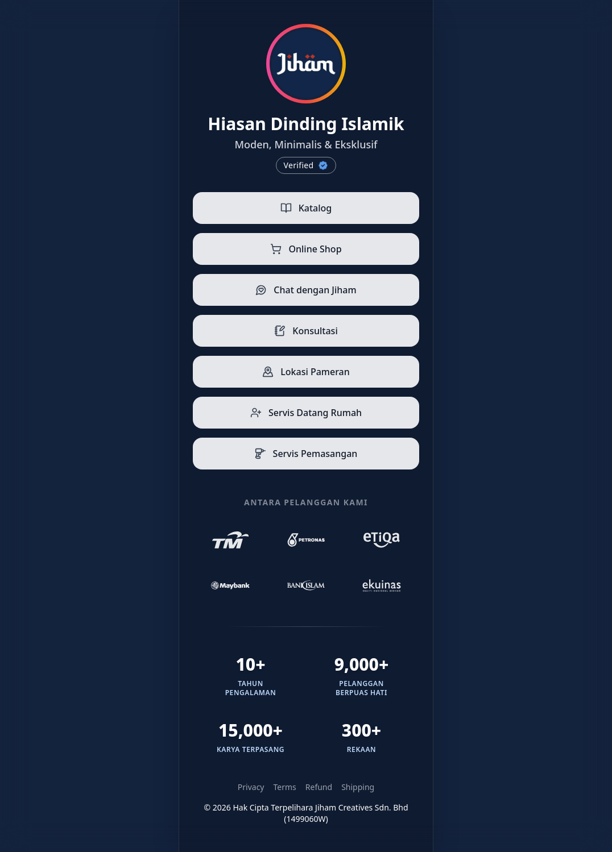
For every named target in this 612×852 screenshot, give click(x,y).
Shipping (357, 787)
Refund (318, 787)
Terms (285, 787)
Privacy (251, 787)
